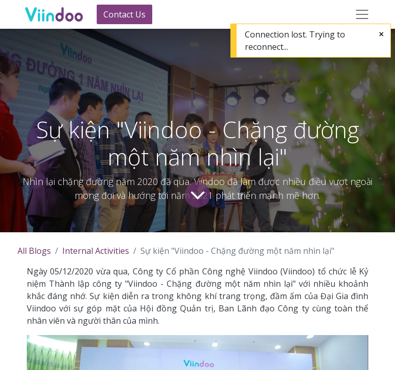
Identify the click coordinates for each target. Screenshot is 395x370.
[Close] (381, 34)
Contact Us (124, 14)
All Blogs (34, 250)
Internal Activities (95, 250)
